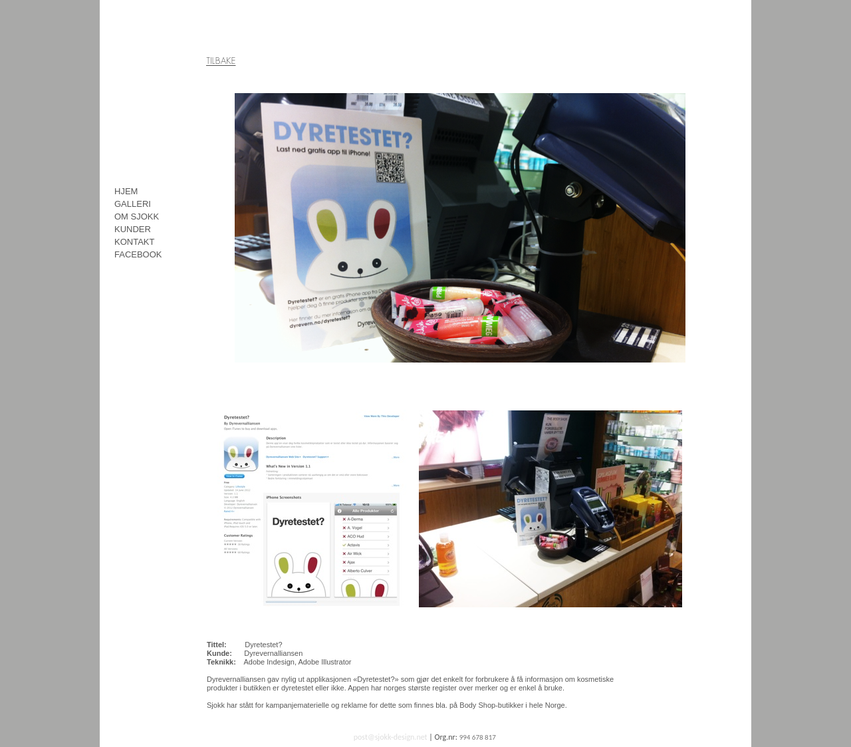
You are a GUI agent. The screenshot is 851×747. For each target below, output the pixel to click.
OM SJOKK (136, 217)
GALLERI (132, 204)
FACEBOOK (138, 254)
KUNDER (132, 229)
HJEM (126, 191)
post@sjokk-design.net (390, 737)
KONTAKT (134, 242)
